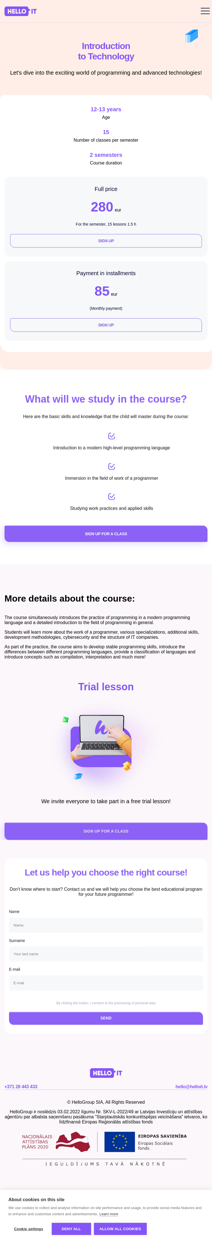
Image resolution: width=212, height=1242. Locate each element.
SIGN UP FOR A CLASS (106, 548)
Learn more (109, 1214)
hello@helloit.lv (191, 1086)
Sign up (106, 241)
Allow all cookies (120, 1229)
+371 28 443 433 (20, 1086)
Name (14, 925)
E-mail (14, 983)
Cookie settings (28, 1229)
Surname (17, 954)
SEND (106, 1031)
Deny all (71, 1229)
